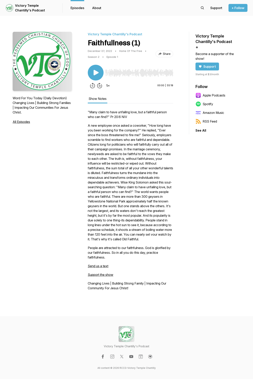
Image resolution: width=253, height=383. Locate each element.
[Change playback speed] (108, 85)
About (96, 8)
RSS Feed (206, 121)
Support (207, 66)
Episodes (77, 8)
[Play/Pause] (96, 73)
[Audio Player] (139, 72)
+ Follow (238, 8)
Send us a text (98, 266)
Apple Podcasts (210, 95)
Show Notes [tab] (98, 99)
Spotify (204, 104)
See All (200, 130)
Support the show (100, 275)
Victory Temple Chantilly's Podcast (30, 8)
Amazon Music (209, 112)
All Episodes (21, 122)
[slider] (139, 73)
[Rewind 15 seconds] (92, 85)
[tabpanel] (130, 202)
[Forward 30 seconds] (99, 85)
